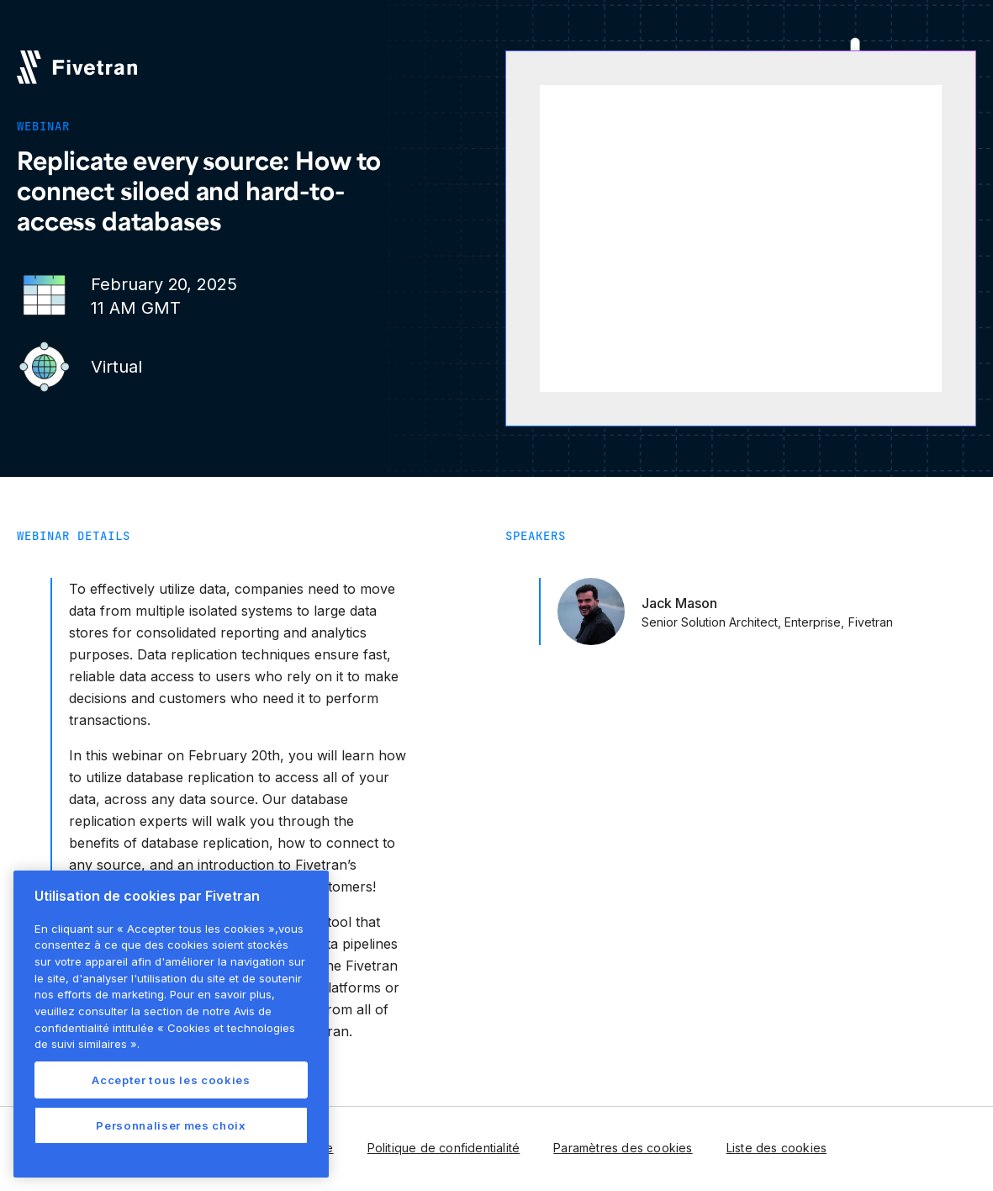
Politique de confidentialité (443, 1148)
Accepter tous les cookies (171, 1080)
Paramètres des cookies (622, 1148)
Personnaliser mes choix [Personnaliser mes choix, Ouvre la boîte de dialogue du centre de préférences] (171, 1125)
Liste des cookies (776, 1148)
